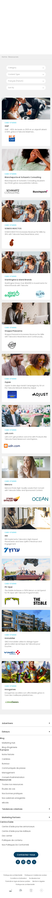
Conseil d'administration (13, 777)
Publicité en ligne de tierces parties (17, 881)
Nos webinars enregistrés (13, 798)
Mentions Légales (38, 881)
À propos (4, 750)
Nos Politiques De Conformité (15, 845)
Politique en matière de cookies (36, 875)
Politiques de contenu (12, 840)
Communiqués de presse (13, 768)
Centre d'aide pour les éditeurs (16, 831)
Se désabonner (34, 878)
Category (12, 67)
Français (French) (15, 81)
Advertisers (7, 723)
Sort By (11, 87)
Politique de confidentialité (12, 875)
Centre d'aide (6, 822)
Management (8, 773)
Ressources (5, 780)
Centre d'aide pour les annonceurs (18, 826)
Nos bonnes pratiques (12, 793)
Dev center (7, 836)
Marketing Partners (11, 817)
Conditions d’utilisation (18, 878)
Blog (2, 738)
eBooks (5, 802)
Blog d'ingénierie (9, 747)
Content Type (14, 74)
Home (4, 57)
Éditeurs (6, 731)
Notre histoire (8, 754)
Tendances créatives (12, 809)
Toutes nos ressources (12, 784)
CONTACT (35, 4)
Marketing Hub (8, 743)
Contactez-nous (26, 854)
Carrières (6, 759)
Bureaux (5, 763)
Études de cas (8, 789)
